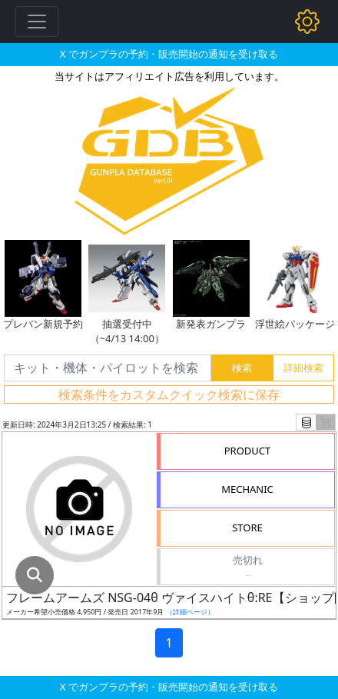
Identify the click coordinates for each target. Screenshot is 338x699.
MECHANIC (247, 489)
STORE (247, 527)
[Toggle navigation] (36, 21)
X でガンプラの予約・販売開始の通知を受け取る (169, 54)
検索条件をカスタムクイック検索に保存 (169, 394)
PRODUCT (247, 451)
